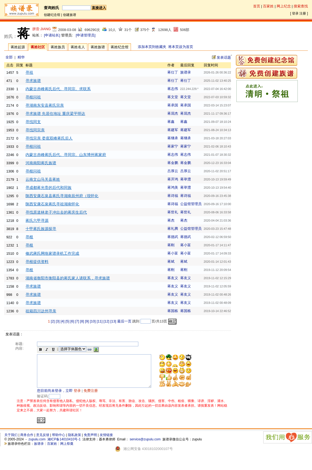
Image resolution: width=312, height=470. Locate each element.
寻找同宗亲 (35, 130)
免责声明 (90, 441)
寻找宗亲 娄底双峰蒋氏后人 (49, 138)
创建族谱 (69, 15)
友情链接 (106, 441)
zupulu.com (36, 446)
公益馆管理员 (191, 204)
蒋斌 (170, 261)
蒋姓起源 (18, 47)
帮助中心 (58, 441)
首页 (256, 6)
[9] (87, 321)
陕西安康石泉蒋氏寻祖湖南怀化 (52, 204)
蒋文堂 (172, 97)
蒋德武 (172, 237)
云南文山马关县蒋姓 (42, 179)
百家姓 (268, 6)
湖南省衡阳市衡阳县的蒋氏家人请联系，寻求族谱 (67, 278)
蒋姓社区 (38, 47)
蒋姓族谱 (98, 47)
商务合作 (26, 441)
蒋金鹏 (172, 163)
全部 (9, 57)
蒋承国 (172, 105)
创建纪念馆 (52, 15)
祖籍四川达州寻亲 (40, 311)
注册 (302, 13)
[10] (93, 321)
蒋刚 (170, 245)
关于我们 (11, 441)
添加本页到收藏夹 (152, 47)
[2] (53, 321)
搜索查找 (301, 6)
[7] (77, 321)
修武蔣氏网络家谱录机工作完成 (52, 253)
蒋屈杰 (172, 113)
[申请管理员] (85, 35)
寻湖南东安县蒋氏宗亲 (44, 105)
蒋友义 (172, 278)
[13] (113, 321)
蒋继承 (172, 138)
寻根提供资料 (36, 261)
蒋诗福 (172, 196)
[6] (72, 321)
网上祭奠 (66, 450)
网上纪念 (284, 6)
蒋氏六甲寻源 (36, 220)
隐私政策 (74, 441)
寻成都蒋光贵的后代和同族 (48, 187)
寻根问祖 (33, 97)
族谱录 (185, 72)
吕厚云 (172, 171)
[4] (62, 321)
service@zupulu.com (145, 446)
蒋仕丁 (172, 72)
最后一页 (124, 321)
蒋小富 (185, 245)
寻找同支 (33, 122)
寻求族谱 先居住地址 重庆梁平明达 (55, 113)
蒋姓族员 (58, 47)
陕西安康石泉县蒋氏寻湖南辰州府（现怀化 (61, 196)
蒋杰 (170, 220)
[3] (57, 321)
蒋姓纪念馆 (119, 47)
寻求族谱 (33, 80)
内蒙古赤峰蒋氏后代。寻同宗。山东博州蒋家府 (65, 154)
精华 (21, 57)
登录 (295, 13)
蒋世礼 (172, 212)
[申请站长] (52, 35)
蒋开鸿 (172, 179)
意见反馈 (42, 441)
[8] (82, 321)
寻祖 (29, 72)
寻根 (29, 237)
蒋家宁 (172, 146)
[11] (99, 321)
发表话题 (224, 57)
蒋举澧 (185, 179)
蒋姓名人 (78, 47)
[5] (67, 321)
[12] (106, 321)
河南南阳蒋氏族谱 (40, 163)
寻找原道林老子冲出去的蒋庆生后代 (56, 212)
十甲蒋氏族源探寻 (40, 228)
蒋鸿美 (172, 187)
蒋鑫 (170, 122)
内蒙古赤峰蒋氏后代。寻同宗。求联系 (58, 89)
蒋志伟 (172, 89)
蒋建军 (172, 130)
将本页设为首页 (180, 47)
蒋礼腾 (172, 228)
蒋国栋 (172, 311)
